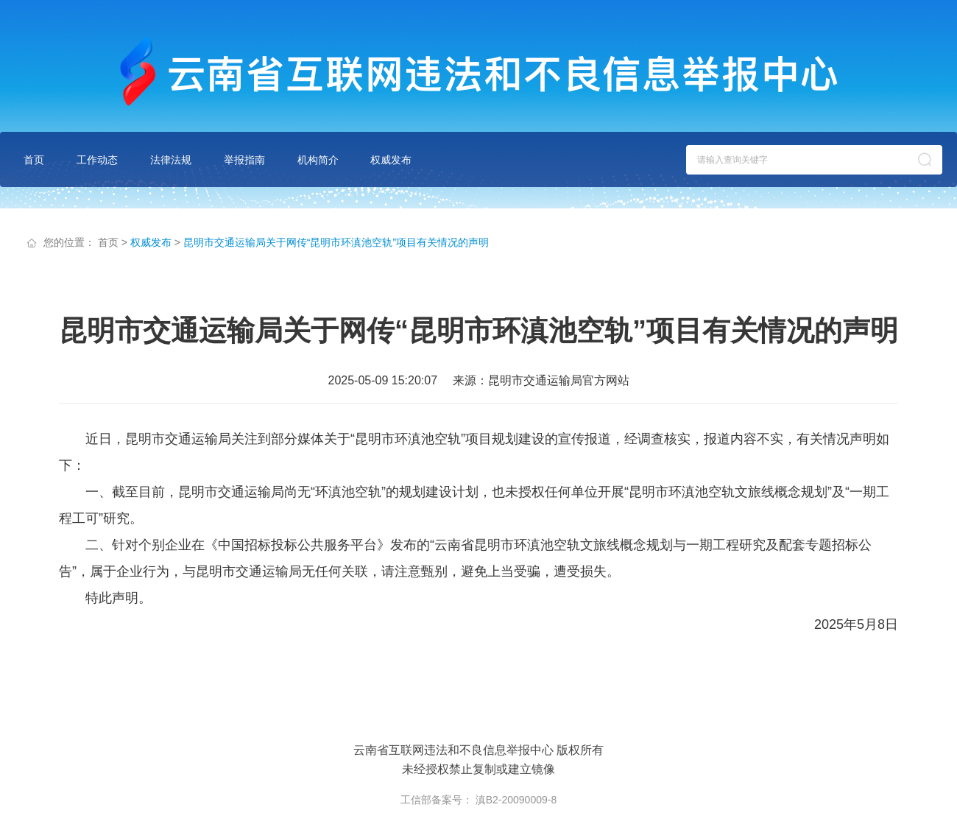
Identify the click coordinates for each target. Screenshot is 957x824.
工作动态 (97, 160)
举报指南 (244, 160)
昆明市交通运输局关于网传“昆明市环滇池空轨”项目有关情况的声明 (336, 242)
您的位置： (69, 242)
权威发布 (391, 160)
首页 (34, 160)
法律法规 (170, 160)
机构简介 (318, 160)
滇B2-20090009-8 (516, 800)
